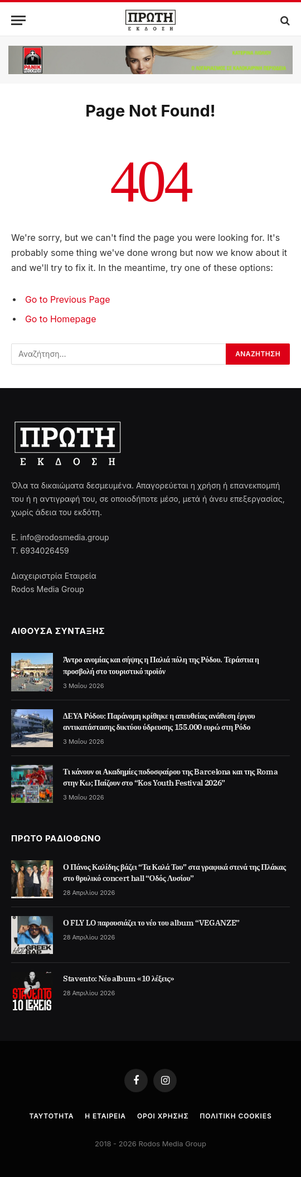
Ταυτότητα (51, 1116)
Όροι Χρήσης (163, 1116)
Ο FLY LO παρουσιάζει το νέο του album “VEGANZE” (151, 923)
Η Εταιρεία (105, 1116)
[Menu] (18, 20)
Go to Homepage (60, 319)
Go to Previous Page (67, 299)
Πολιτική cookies (236, 1116)
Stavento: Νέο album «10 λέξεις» (118, 978)
